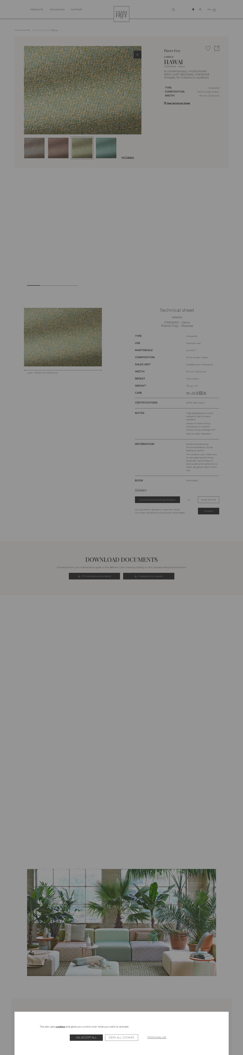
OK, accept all (86, 1037)
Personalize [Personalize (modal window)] (156, 1037)
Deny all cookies (121, 1037)
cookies (60, 1026)
